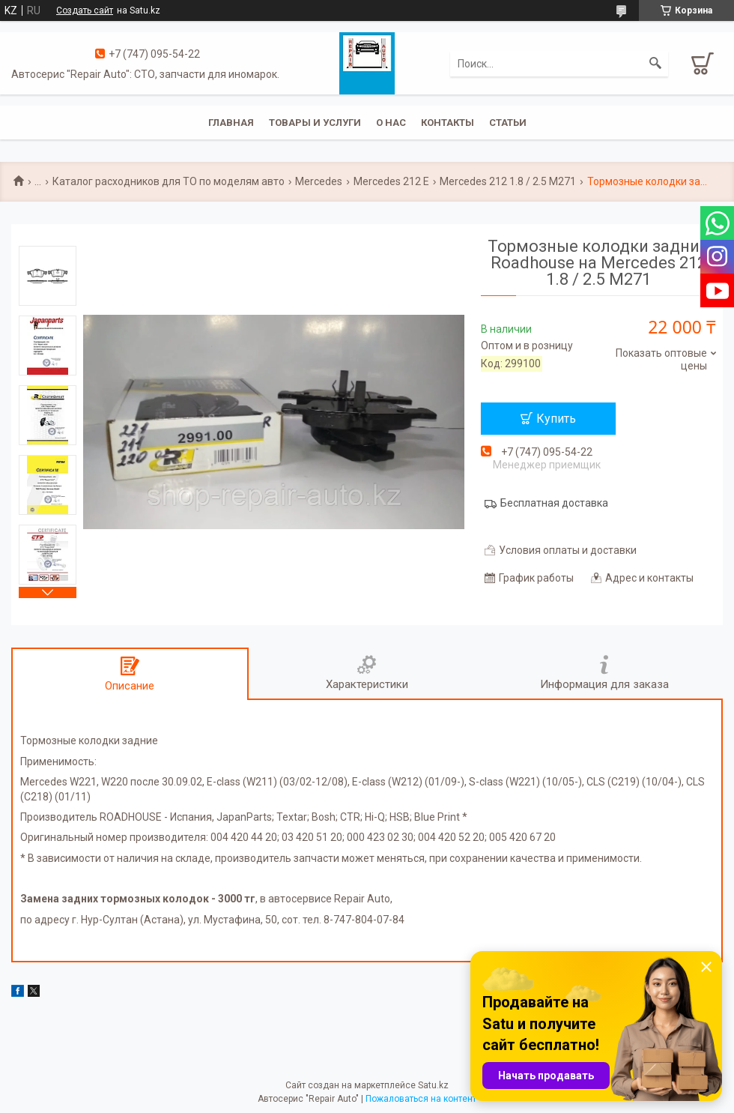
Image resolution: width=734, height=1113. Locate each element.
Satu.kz (433, 1085)
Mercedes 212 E (391, 181)
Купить (556, 418)
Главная (231, 122)
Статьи (508, 122)
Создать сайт (84, 10)
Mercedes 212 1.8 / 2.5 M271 (508, 181)
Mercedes (318, 181)
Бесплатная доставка (554, 503)
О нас (391, 122)
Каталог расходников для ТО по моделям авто (168, 181)
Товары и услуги (315, 122)
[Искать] (655, 64)
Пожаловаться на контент (421, 1099)
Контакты (447, 122)
